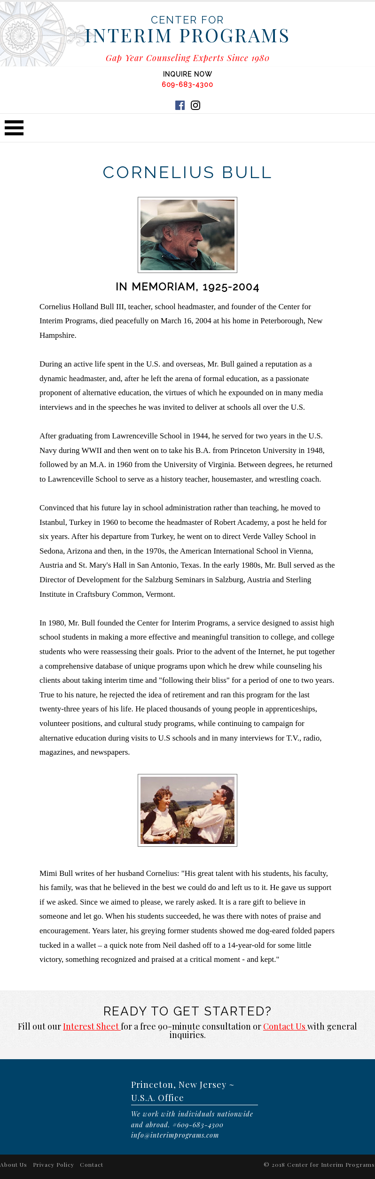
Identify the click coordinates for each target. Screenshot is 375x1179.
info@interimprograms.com (175, 1135)
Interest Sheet (92, 1026)
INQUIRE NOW (187, 74)
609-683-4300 (187, 84)
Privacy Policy (53, 1164)
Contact (91, 1164)
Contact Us (285, 1026)
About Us (13, 1164)
